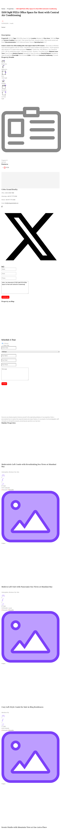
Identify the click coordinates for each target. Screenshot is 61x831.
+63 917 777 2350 (12, 196)
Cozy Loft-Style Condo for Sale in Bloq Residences (23, 707)
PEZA (7, 167)
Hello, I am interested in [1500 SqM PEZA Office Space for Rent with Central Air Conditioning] (14, 287)
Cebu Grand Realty (9, 189)
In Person (5, 343)
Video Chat (6, 345)
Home (3, 8)
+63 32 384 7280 (9, 193)
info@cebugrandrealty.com (12, 203)
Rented (3, 27)
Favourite (11, 490)
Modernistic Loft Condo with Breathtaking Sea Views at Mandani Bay (29, 465)
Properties (10, 8)
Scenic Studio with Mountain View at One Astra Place (24, 827)
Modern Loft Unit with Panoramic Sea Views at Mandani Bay (27, 587)
